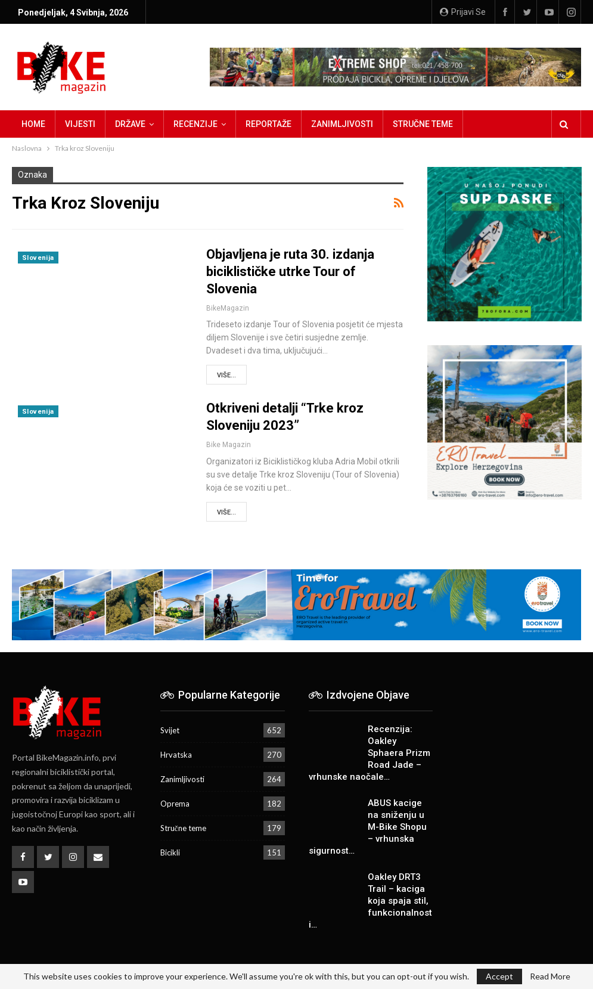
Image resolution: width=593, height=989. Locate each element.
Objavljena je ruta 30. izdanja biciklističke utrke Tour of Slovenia (290, 271)
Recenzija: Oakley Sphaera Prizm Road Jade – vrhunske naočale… (369, 753)
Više (481, 124)
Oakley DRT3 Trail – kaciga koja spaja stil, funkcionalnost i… (370, 901)
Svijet (169, 730)
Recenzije (195, 124)
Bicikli (170, 852)
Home (33, 124)
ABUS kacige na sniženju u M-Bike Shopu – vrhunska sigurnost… (368, 827)
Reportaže (268, 124)
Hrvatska (176, 754)
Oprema (175, 803)
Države (130, 124)
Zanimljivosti (342, 124)
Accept (499, 976)
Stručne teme (423, 124)
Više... (226, 375)
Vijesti (80, 124)
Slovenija (38, 258)
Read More (550, 976)
